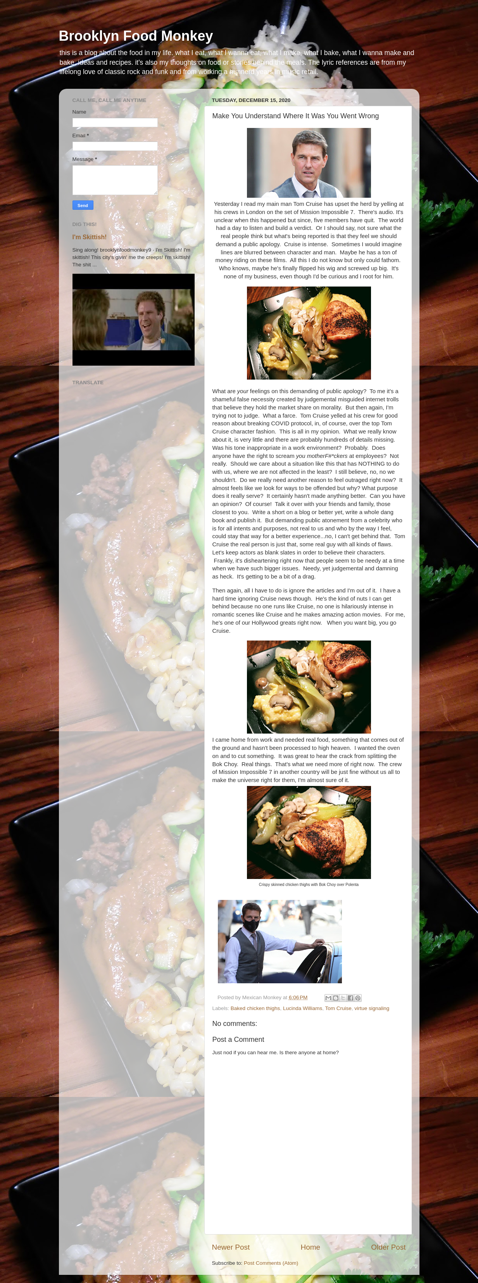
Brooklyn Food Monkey (136, 36)
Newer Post (231, 1247)
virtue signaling (371, 1008)
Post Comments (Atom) (271, 1263)
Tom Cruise (338, 1008)
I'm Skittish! (89, 237)
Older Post (388, 1247)
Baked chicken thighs (255, 1008)
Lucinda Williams (302, 1008)
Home (310, 1247)
